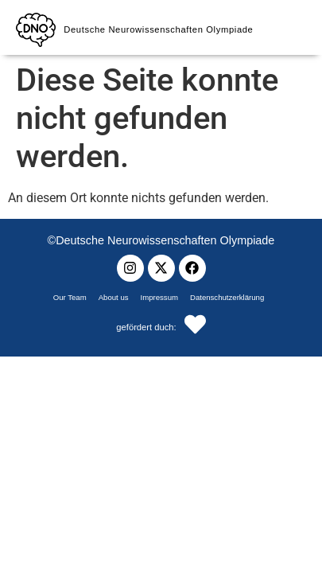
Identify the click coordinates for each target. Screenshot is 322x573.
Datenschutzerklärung (227, 297)
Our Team (70, 297)
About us (114, 297)
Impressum (159, 297)
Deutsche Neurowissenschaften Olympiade (158, 29)
